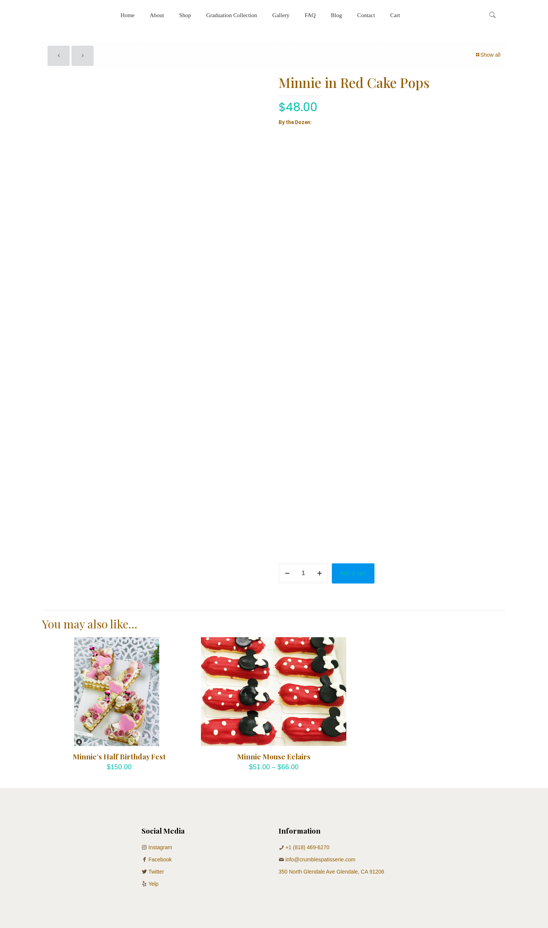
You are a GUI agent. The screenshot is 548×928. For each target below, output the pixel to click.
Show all (487, 55)
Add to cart (353, 573)
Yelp (153, 884)
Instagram (160, 847)
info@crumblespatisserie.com (320, 859)
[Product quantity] (303, 573)
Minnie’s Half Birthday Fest (119, 756)
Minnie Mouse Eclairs (274, 756)
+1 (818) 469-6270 (307, 847)
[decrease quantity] (287, 573)
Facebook (160, 859)
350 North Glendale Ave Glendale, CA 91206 (331, 872)
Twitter (156, 872)
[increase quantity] (319, 573)
